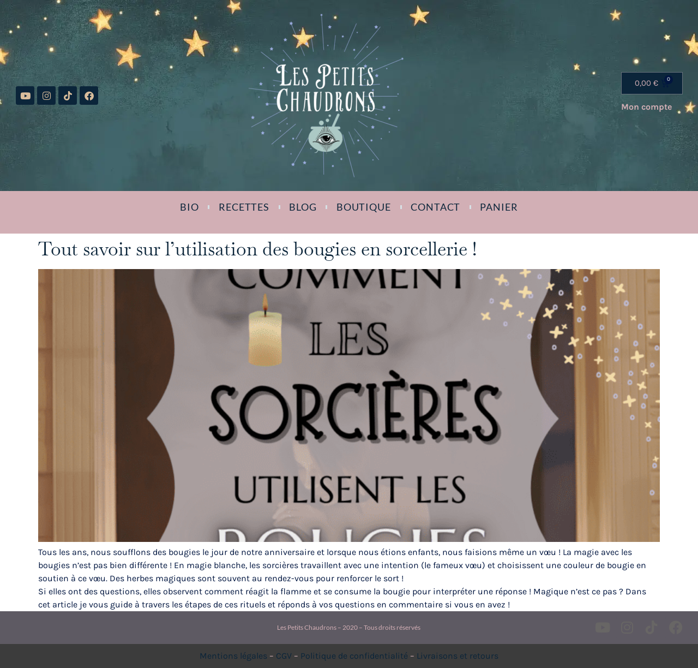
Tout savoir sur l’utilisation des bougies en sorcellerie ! (257, 249)
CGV (284, 656)
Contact (435, 207)
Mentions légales (233, 656)
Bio (189, 207)
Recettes (244, 207)
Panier (499, 207)
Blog (303, 207)
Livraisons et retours (457, 656)
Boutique (363, 207)
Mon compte (646, 107)
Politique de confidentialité (354, 656)
